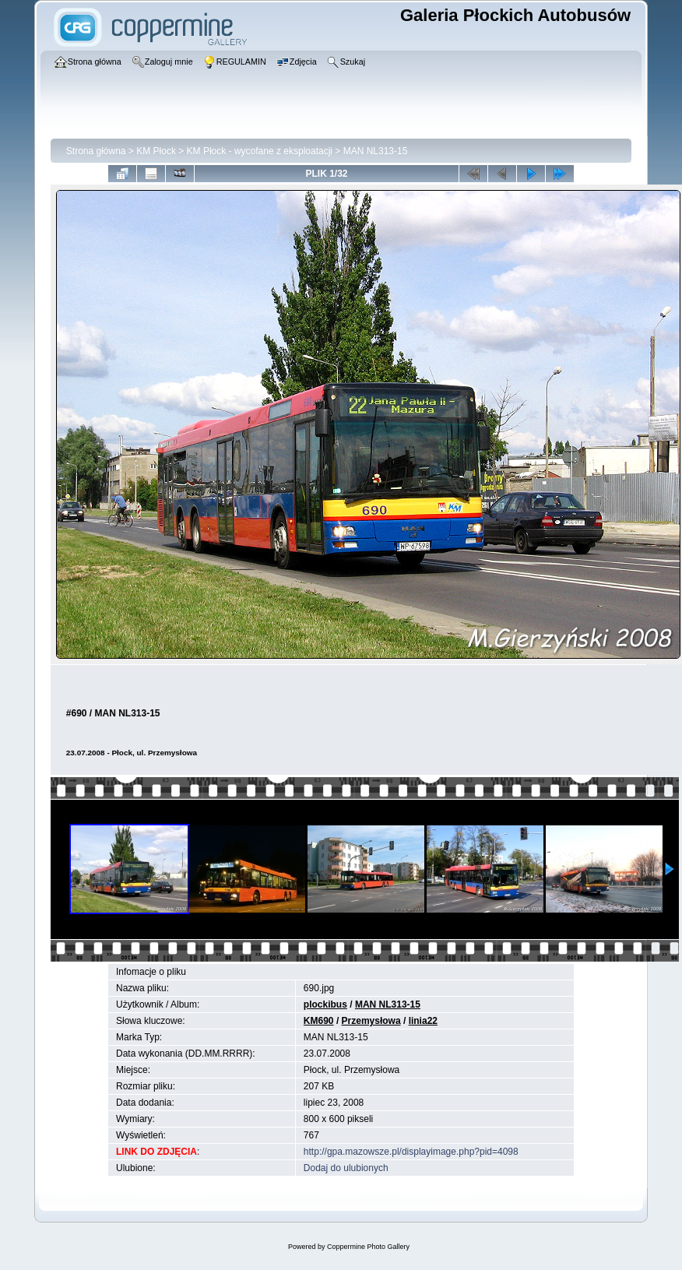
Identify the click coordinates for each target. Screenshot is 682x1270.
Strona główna (96, 151)
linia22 (423, 1020)
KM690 (319, 1020)
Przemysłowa (371, 1020)
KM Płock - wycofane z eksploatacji (259, 151)
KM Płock (156, 151)
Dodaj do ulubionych (346, 1168)
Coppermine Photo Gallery (368, 1247)
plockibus (325, 1004)
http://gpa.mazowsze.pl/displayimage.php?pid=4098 (411, 1151)
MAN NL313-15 (375, 151)
